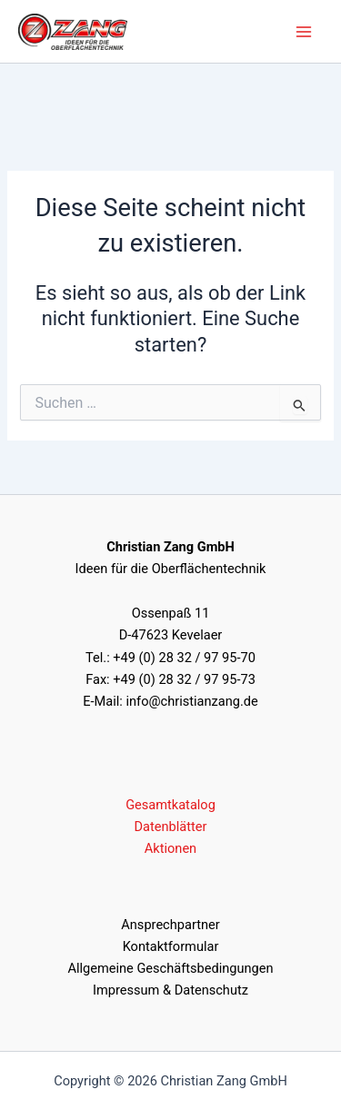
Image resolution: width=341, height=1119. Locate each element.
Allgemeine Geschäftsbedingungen (170, 968)
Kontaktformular (171, 946)
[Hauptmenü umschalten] (304, 32)
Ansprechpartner (170, 924)
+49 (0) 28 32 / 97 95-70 (184, 657)
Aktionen (170, 848)
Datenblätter (171, 826)
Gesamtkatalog (170, 805)
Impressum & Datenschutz (170, 990)
